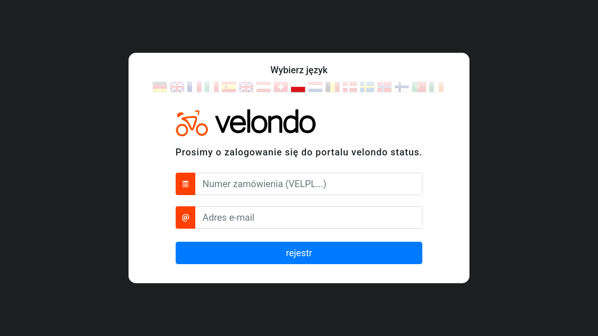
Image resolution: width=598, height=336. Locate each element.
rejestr (299, 253)
